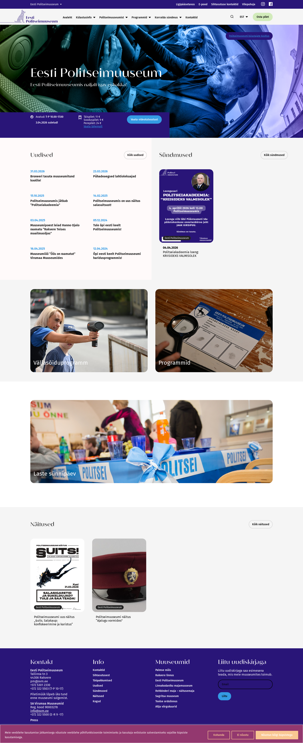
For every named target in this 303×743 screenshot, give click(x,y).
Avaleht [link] (67, 17)
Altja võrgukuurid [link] (166, 706)
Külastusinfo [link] (84, 17)
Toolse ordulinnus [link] (166, 701)
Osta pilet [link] (263, 17)
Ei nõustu (243, 735)
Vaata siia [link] (174, 362)
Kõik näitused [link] (260, 524)
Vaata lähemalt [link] (93, 126)
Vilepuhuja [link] (248, 4)
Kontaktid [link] (191, 17)
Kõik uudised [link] (135, 155)
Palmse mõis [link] (163, 670)
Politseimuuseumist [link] (111, 17)
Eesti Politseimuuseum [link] (169, 680)
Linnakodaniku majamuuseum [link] (173, 685)
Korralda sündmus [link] (166, 17)
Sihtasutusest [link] (101, 675)
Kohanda (218, 735)
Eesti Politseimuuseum (44, 4)
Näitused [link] (98, 696)
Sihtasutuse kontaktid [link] (224, 4)
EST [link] (242, 17)
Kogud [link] (97, 701)
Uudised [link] (98, 685)
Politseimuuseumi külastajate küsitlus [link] (249, 36)
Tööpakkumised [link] (102, 680)
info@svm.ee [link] (39, 711)
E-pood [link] (203, 4)
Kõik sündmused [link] (274, 155)
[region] (151, 734)
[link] (263, 4)
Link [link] (60, 362)
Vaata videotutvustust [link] (144, 119)
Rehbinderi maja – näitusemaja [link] (174, 691)
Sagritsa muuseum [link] (167, 696)
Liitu (224, 696)
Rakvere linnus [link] (164, 675)
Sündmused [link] (100, 691)
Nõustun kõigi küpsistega (277, 735)
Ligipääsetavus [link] (185, 4)
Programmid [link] (139, 17)
